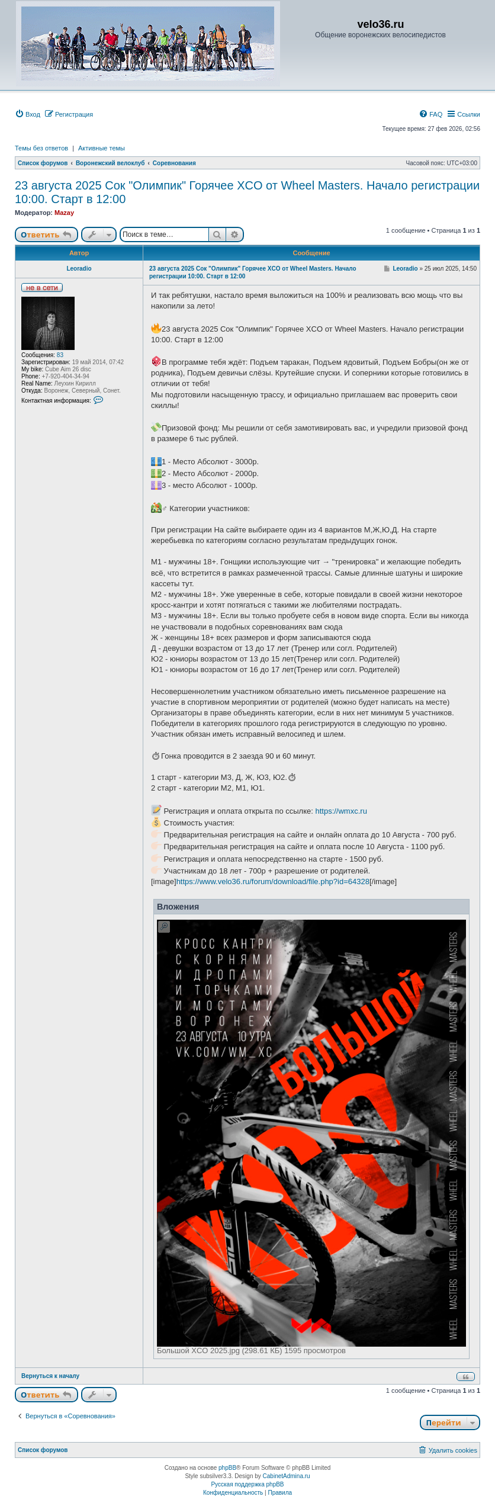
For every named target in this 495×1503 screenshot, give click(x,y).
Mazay (64, 212)
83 (60, 355)
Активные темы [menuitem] (101, 148)
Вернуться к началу (50, 1376)
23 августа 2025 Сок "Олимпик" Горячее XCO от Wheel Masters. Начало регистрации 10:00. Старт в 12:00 (247, 192)
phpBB (227, 1468)
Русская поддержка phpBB (247, 1484)
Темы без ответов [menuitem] (41, 148)
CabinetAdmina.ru (286, 1476)
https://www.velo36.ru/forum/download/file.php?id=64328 (272, 881)
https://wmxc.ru (341, 811)
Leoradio (78, 268)
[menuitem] (27, 114)
